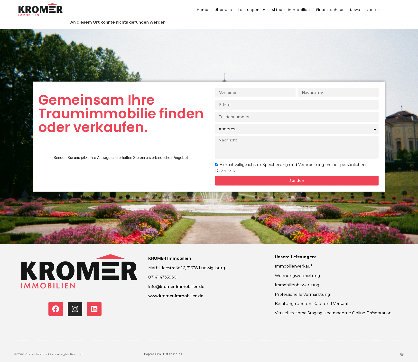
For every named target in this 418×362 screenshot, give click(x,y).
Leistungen (251, 10)
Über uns (223, 9)
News (355, 9)
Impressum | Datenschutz (163, 354)
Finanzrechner (330, 9)
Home (202, 9)
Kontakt (373, 9)
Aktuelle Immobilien (291, 9)
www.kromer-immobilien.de (175, 296)
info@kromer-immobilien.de (176, 286)
